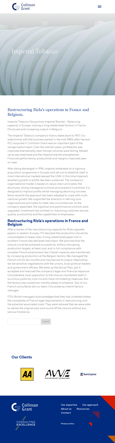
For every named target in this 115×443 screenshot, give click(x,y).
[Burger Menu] (99, 7)
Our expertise (69, 404)
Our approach (90, 404)
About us (66, 408)
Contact (66, 412)
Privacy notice (67, 424)
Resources (83, 408)
